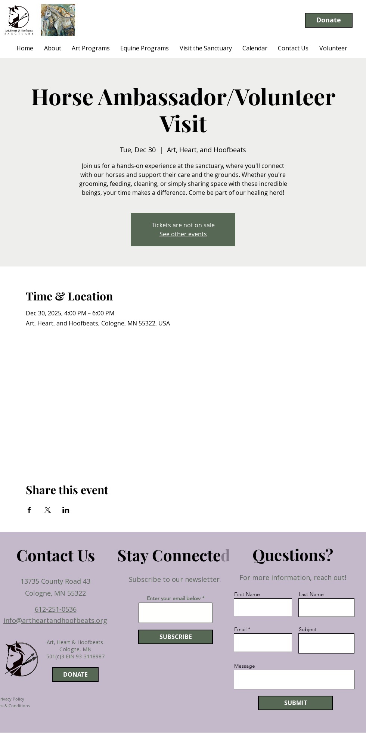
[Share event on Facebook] (29, 510)
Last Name (311, 594)
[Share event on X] (47, 510)
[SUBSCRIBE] (175, 637)
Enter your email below (174, 598)
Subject (308, 629)
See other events (183, 234)
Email (240, 629)
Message (244, 665)
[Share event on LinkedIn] (65, 510)
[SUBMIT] (295, 703)
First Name (247, 594)
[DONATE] (75, 674)
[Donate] (329, 20)
